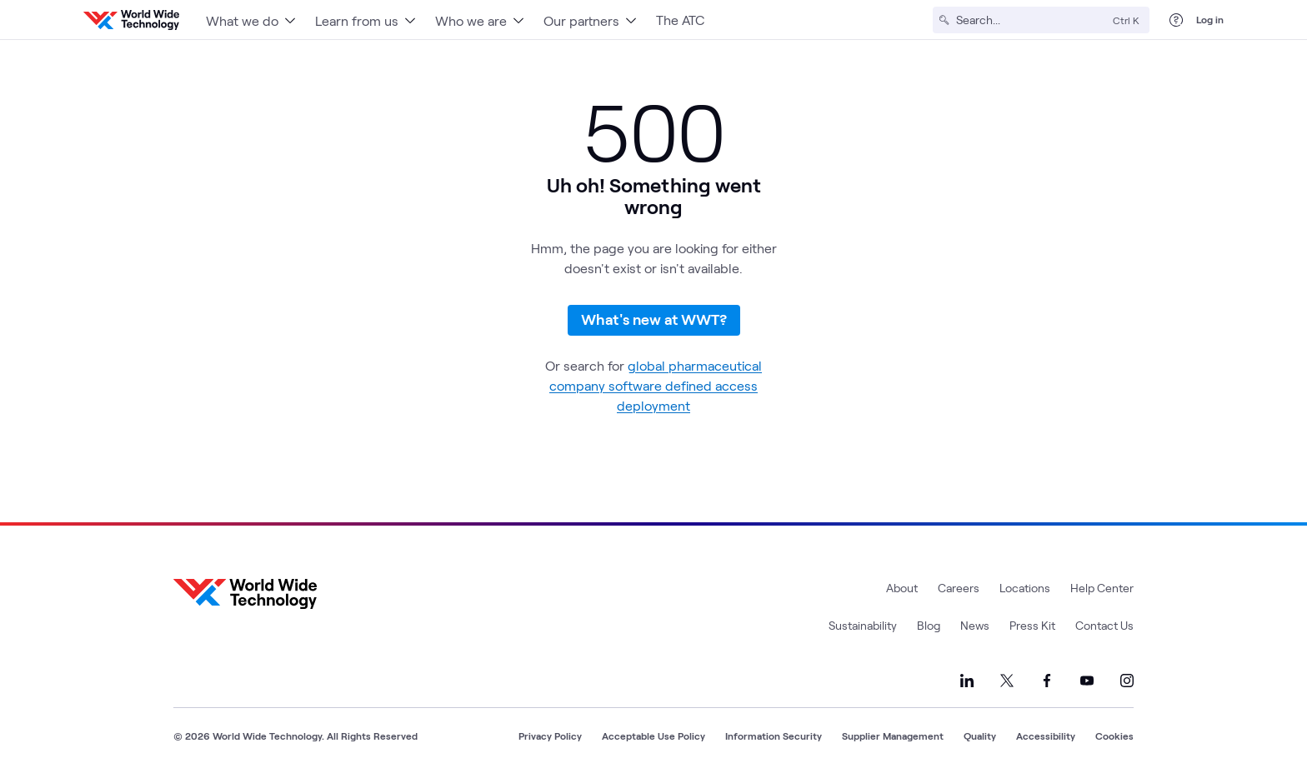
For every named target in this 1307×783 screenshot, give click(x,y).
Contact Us (1104, 625)
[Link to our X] (1007, 680)
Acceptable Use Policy (653, 735)
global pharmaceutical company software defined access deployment (655, 385)
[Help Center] (1176, 20)
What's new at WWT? (654, 319)
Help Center (1102, 588)
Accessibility (1045, 735)
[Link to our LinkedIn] (967, 680)
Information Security (773, 735)
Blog (928, 625)
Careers (958, 588)
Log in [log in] (1210, 19)
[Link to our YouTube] (1087, 680)
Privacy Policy (550, 735)
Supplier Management (893, 735)
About (902, 588)
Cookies (1114, 735)
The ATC (680, 19)
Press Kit (1032, 625)
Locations (1024, 588)
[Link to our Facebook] (1047, 680)
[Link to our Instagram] (1127, 680)
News (974, 625)
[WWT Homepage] (131, 20)
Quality (980, 735)
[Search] (1031, 20)
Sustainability (863, 625)
